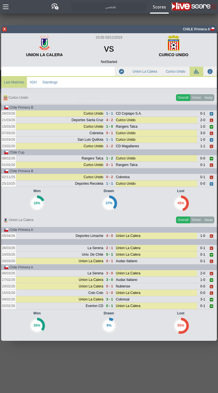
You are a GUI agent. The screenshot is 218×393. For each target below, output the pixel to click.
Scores (159, 6)
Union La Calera (145, 71)
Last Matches (14, 82)
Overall (183, 98)
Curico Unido (175, 71)
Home (196, 98)
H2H (33, 82)
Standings (49, 82)
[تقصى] (108, 7)
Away (208, 98)
